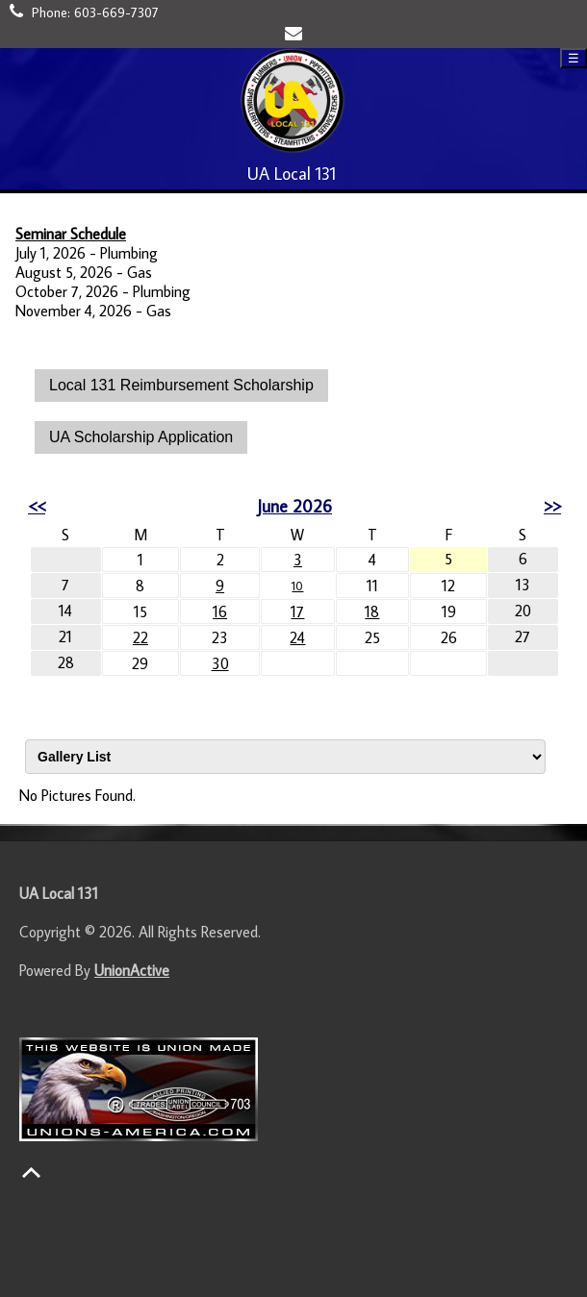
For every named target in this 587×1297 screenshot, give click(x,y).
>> (552, 506)
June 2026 (294, 506)
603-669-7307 (116, 12)
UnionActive (131, 970)
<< (36, 506)
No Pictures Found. (77, 795)
